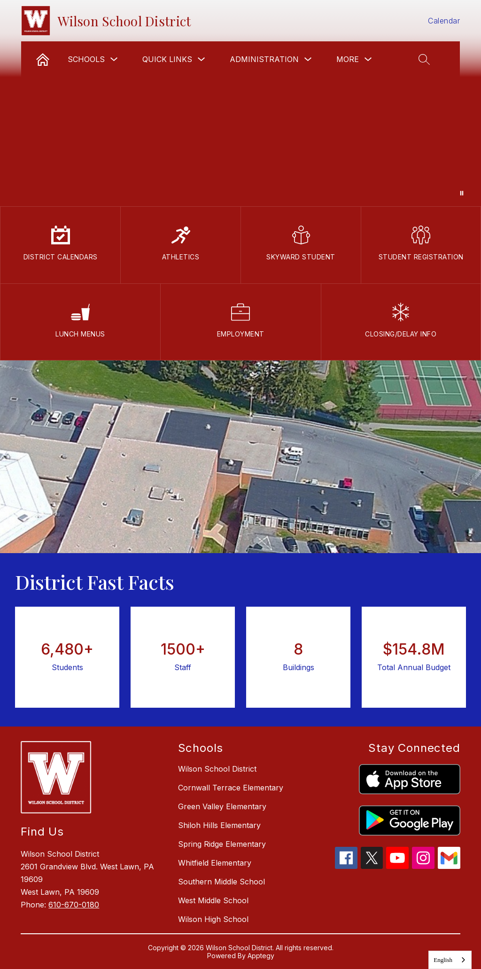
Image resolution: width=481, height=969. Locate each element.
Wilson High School (213, 919)
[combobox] (450, 960)
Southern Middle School (221, 881)
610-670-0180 (73, 904)
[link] (42, 59)
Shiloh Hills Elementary (219, 825)
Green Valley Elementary (222, 806)
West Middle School (213, 900)
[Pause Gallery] (461, 193)
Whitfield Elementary (214, 862)
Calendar (444, 20)
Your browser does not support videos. (240, 103)
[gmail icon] (449, 866)
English (443, 959)
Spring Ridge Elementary (222, 844)
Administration (264, 59)
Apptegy (261, 956)
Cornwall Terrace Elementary (230, 787)
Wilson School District (217, 769)
